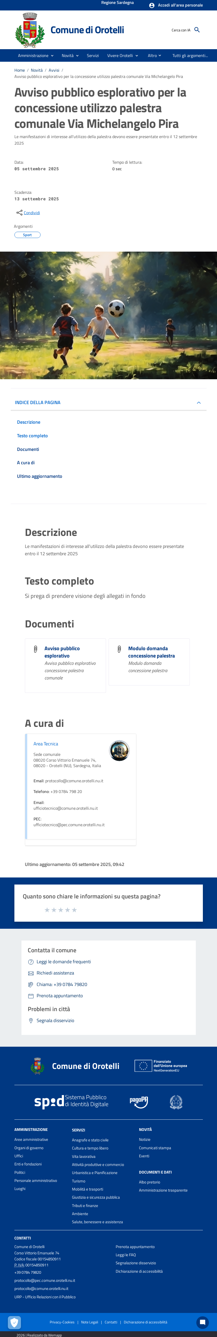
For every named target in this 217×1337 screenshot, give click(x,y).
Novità (37, 70)
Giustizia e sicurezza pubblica (96, 1197)
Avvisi (54, 70)
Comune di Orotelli (87, 29)
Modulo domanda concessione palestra (151, 652)
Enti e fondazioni (28, 1164)
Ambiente (80, 1214)
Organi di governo (28, 1148)
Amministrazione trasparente (163, 1190)
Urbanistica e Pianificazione (95, 1173)
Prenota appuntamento (135, 1247)
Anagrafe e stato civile (90, 1140)
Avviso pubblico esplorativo (62, 652)
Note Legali (89, 1322)
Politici (19, 1172)
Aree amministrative (31, 1139)
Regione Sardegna (117, 2)
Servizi (78, 1130)
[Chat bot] (202, 1322)
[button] (176, 5)
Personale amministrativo (35, 1180)
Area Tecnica (46, 743)
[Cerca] (197, 30)
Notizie (145, 1139)
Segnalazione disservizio (136, 1263)
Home (19, 70)
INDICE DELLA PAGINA (37, 402)
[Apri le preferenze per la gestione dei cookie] (14, 1322)
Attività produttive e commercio (98, 1165)
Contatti (22, 1238)
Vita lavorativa (84, 1156)
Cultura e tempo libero (90, 1148)
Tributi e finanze (85, 1206)
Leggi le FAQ (126, 1255)
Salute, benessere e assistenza (97, 1222)
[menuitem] (150, 55)
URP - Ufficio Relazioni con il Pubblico (45, 1297)
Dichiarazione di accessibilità (139, 1271)
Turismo (78, 1181)
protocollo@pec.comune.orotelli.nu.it (44, 1280)
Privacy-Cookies (62, 1322)
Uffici (18, 1156)
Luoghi (19, 1189)
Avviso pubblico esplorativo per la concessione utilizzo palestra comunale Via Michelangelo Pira (98, 76)
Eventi (144, 1156)
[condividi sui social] (27, 212)
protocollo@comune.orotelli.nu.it (41, 1288)
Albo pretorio (149, 1182)
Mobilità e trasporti (87, 1189)
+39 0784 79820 (27, 1272)
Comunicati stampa (155, 1148)
